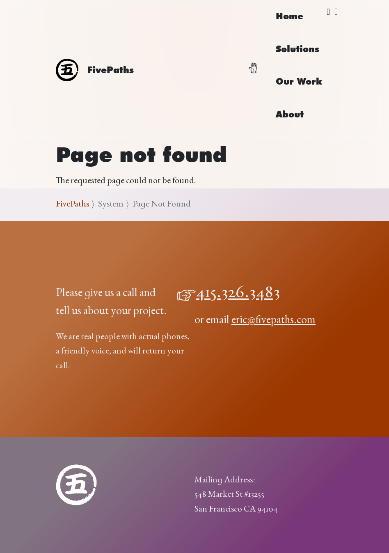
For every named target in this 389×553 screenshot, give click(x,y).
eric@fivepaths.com (273, 320)
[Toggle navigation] (258, 69)
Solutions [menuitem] (297, 49)
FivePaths (72, 204)
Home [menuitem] (289, 16)
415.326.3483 (238, 294)
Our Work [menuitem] (299, 81)
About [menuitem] (290, 114)
